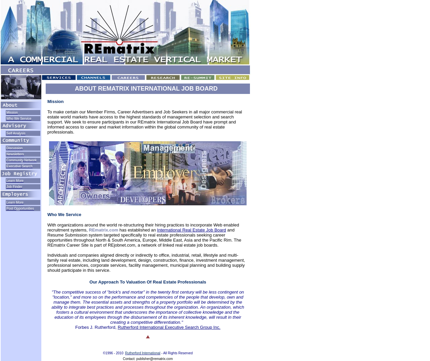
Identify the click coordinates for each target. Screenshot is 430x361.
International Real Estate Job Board (191, 230)
